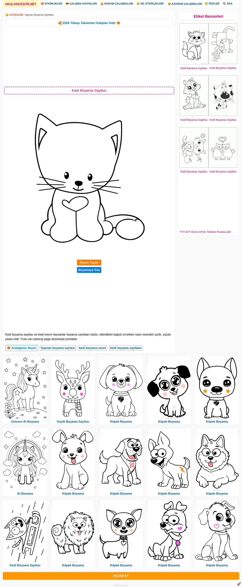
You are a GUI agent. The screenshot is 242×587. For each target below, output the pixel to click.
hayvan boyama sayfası (58, 348)
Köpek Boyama (73, 493)
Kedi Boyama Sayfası (193, 68)
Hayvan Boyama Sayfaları (39, 14)
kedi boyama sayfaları (126, 348)
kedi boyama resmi (92, 348)
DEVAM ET (121, 576)
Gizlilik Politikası (121, 585)
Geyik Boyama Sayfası (73, 421)
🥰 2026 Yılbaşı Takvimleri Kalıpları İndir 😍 (89, 23)
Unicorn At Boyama (25, 421)
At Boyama (25, 493)
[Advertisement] (89, 56)
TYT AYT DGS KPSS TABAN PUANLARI (205, 231)
